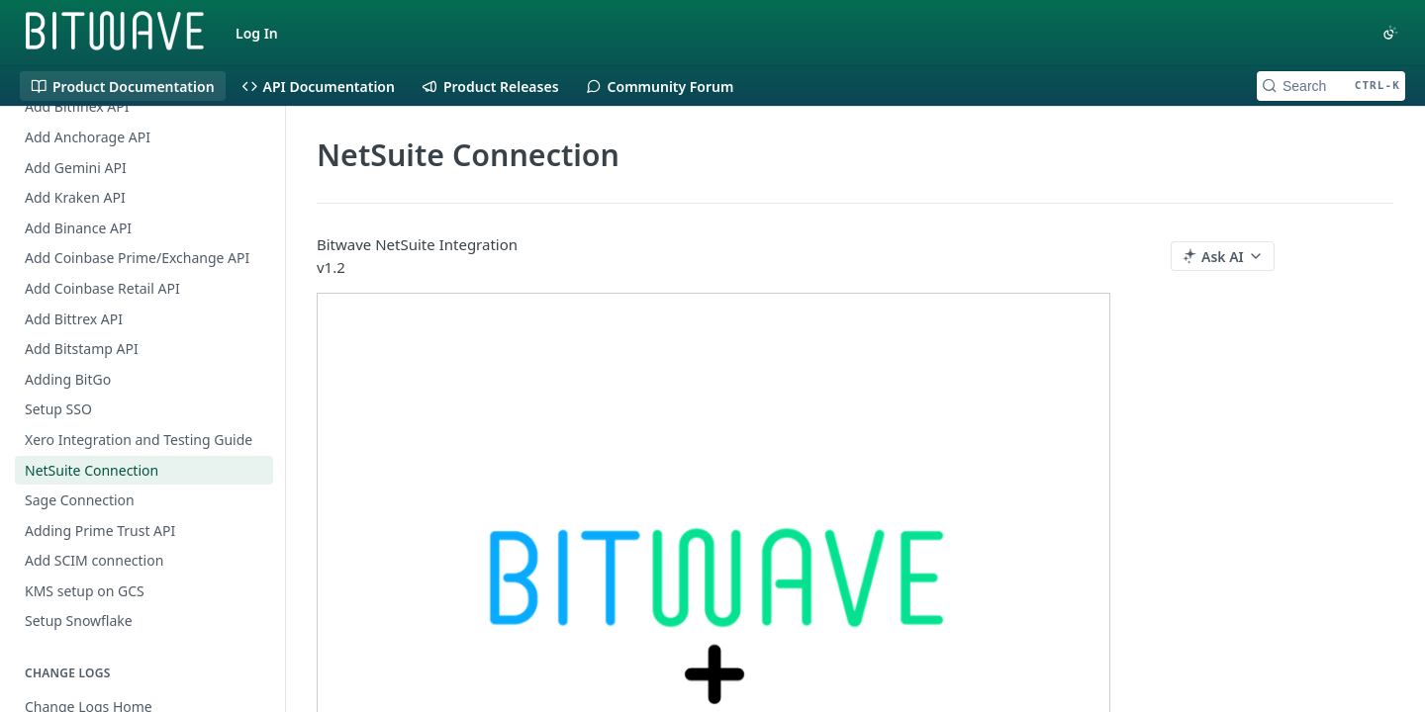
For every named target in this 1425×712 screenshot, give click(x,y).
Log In (257, 33)
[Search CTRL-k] (1331, 86)
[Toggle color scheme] (1390, 32)
